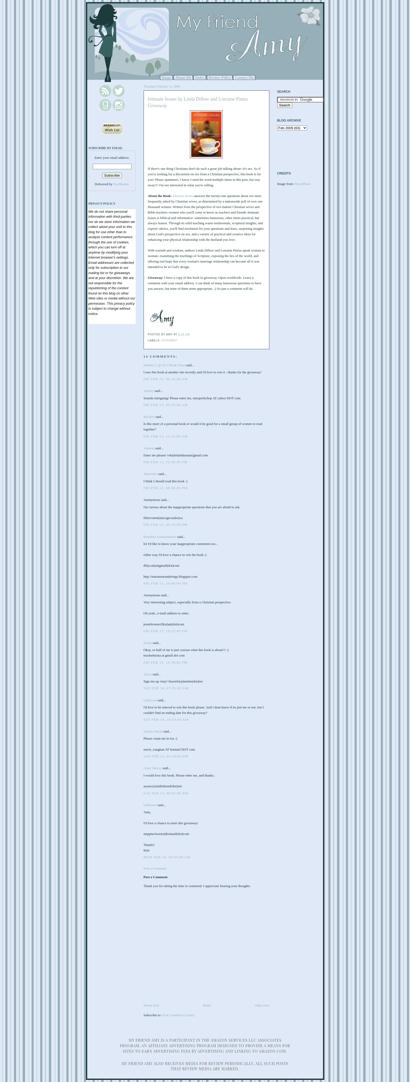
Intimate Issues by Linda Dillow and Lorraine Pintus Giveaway (198, 102)
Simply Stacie (153, 731)
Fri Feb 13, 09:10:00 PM (166, 525)
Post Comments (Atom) (178, 1015)
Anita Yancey (153, 768)
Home (166, 77)
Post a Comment (155, 868)
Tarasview (150, 474)
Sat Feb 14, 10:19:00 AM (166, 720)
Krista (148, 643)
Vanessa (149, 448)
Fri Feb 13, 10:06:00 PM (166, 583)
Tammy (149, 391)
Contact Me (244, 77)
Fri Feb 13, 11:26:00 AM (166, 436)
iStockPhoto (302, 184)
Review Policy (220, 77)
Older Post (262, 1005)
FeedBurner (121, 184)
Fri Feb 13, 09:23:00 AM (166, 405)
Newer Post (151, 1005)
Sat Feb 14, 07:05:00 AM (166, 688)
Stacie (148, 674)
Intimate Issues (183, 196)
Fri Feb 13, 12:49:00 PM (166, 462)
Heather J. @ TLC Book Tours (164, 365)
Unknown (150, 700)
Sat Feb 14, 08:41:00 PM (166, 793)
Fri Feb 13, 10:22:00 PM (166, 631)
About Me (183, 77)
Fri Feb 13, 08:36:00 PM (166, 488)
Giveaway (169, 340)
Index (199, 77)
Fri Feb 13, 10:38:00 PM (166, 662)
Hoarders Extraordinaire (160, 537)
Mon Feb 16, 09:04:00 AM (167, 857)
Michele (149, 417)
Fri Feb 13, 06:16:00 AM (166, 379)
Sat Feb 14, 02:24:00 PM (166, 756)
